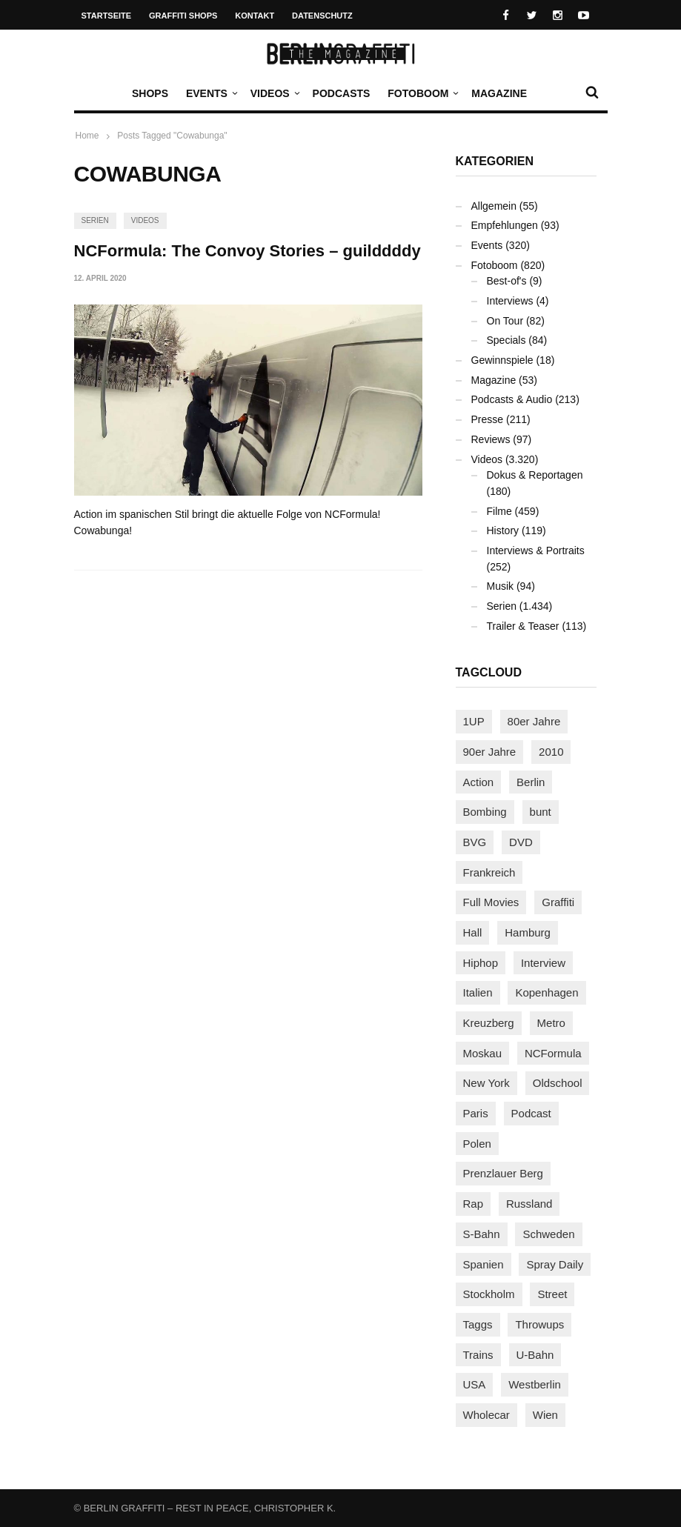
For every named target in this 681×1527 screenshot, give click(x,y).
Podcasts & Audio (512, 399)
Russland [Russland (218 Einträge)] (529, 1203)
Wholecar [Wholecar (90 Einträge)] (486, 1414)
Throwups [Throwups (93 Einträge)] (539, 1324)
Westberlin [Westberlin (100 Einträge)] (534, 1384)
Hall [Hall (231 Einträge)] (472, 932)
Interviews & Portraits (536, 550)
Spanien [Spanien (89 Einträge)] (483, 1264)
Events (210, 93)
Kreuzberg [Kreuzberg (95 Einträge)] (488, 1023)
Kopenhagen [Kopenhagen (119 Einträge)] (546, 992)
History (503, 530)
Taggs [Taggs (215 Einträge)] (478, 1324)
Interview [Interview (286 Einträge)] (543, 963)
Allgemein (493, 206)
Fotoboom (422, 93)
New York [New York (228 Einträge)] (486, 1083)
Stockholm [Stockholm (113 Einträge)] (489, 1294)
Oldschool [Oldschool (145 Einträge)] (557, 1083)
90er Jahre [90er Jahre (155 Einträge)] (489, 751)
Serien (95, 220)
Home (87, 135)
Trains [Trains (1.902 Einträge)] (478, 1354)
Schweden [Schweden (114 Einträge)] (548, 1234)
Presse (487, 419)
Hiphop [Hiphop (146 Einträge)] (481, 963)
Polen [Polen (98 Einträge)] (477, 1143)
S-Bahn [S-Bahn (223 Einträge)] (481, 1234)
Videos (273, 93)
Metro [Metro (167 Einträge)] (551, 1023)
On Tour (505, 321)
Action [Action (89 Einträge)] (478, 782)
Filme (499, 511)
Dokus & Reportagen (535, 475)
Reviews (491, 439)
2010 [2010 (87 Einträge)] (551, 751)
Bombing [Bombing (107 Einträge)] (485, 811)
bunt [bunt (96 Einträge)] (540, 811)
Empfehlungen (504, 225)
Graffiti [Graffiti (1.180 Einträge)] (558, 902)
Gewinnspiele (502, 360)
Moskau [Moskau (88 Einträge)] (482, 1053)
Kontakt (254, 15)
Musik (500, 586)
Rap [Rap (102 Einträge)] (473, 1203)
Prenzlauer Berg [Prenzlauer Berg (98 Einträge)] (503, 1173)
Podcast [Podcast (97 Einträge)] (531, 1113)
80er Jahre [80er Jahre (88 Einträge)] (534, 721)
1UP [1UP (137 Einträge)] (474, 721)
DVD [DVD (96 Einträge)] (521, 842)
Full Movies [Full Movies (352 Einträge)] (491, 902)
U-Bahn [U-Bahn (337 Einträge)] (535, 1354)
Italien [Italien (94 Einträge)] (478, 992)
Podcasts (342, 93)
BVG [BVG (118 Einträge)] (475, 842)
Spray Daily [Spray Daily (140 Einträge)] (554, 1264)
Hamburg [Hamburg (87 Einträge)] (528, 932)
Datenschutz (322, 15)
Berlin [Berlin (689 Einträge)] (530, 782)
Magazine (499, 93)
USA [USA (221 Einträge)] (474, 1384)
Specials (506, 340)
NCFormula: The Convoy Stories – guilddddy (247, 251)
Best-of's (507, 281)
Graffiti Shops (183, 15)
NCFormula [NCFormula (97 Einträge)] (553, 1053)
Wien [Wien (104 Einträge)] (545, 1414)
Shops (150, 93)
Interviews (510, 301)
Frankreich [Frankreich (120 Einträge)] (489, 872)
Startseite (107, 15)
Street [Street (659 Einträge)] (552, 1294)
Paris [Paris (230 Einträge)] (475, 1113)
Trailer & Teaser (523, 626)
